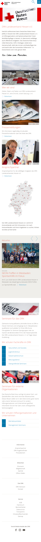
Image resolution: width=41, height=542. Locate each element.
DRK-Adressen (20, 487)
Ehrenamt (20, 466)
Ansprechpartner (10, 167)
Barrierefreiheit (20, 507)
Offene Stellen (20, 473)
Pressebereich (20, 453)
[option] (20, 265)
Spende (20, 471)
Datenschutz (20, 509)
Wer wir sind (8, 87)
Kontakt (20, 489)
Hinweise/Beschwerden (20, 514)
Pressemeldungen (11, 127)
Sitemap (20, 516)
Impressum (20, 505)
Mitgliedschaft (20, 468)
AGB (20, 502)
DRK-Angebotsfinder (20, 450)
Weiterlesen (8, 96)
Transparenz (20, 512)
